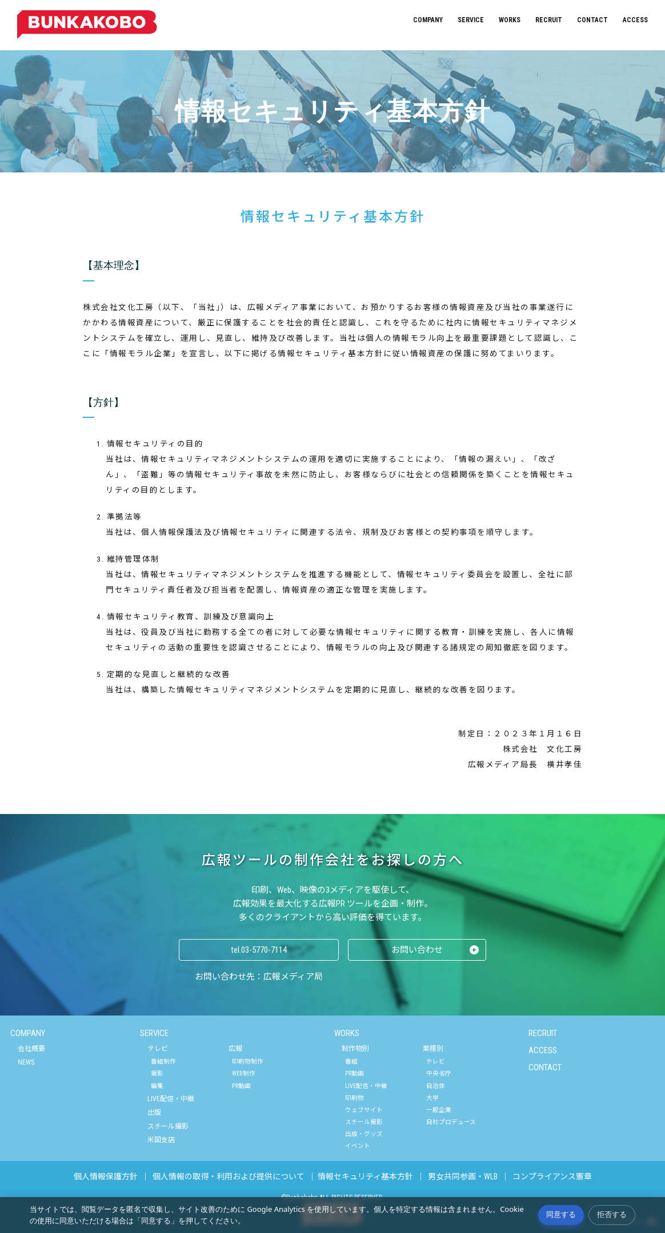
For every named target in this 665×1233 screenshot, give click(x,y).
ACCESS (635, 20)
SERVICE (471, 20)
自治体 (435, 1086)
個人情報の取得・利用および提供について (229, 1176)
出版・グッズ (364, 1134)
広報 (235, 1049)
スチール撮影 (168, 1126)
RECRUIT (548, 20)
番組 (351, 1061)
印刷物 (354, 1098)
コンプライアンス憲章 (552, 1176)
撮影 (157, 1073)
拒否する (612, 1214)
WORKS (509, 20)
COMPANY (428, 20)
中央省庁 (438, 1073)
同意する (561, 1214)
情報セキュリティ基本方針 (365, 1176)
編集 (157, 1086)
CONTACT (592, 20)
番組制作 (163, 1061)
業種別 (433, 1049)
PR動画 (241, 1086)
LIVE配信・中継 (170, 1099)
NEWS (26, 1062)
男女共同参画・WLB (463, 1176)
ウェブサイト (364, 1110)
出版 (154, 1113)
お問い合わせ (417, 950)
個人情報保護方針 (106, 1176)
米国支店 (161, 1140)
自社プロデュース (451, 1122)
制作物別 (355, 1049)
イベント (357, 1146)
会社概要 (31, 1049)
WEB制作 (243, 1073)
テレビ (157, 1049)
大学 (432, 1098)
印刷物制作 (247, 1061)
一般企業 (438, 1110)
